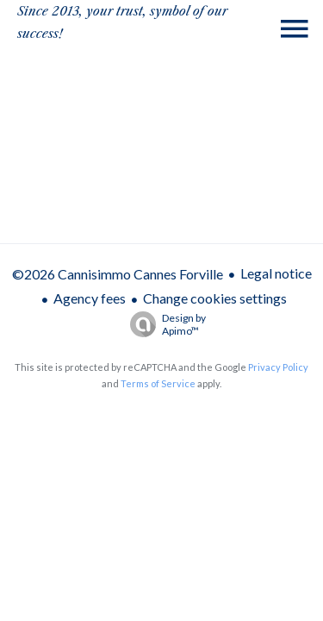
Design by (163, 324)
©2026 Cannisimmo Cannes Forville (117, 274)
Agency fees (89, 298)
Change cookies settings (215, 298)
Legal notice (276, 273)
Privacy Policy (278, 367)
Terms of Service (158, 383)
